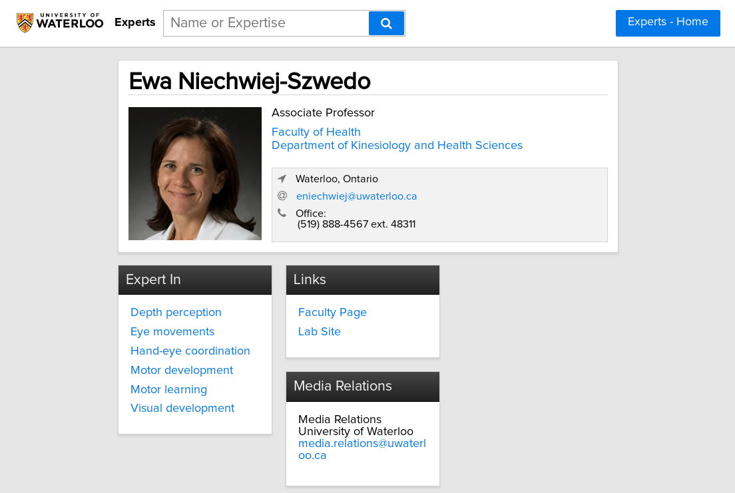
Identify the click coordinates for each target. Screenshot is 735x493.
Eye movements (165, 319)
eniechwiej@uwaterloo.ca (492, 185)
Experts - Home (668, 22)
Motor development (174, 357)
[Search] (386, 23)
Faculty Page (322, 299)
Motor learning (161, 377)
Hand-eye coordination (183, 338)
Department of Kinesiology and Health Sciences (323, 146)
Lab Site (309, 319)
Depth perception (168, 299)
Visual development (175, 395)
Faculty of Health (299, 128)
